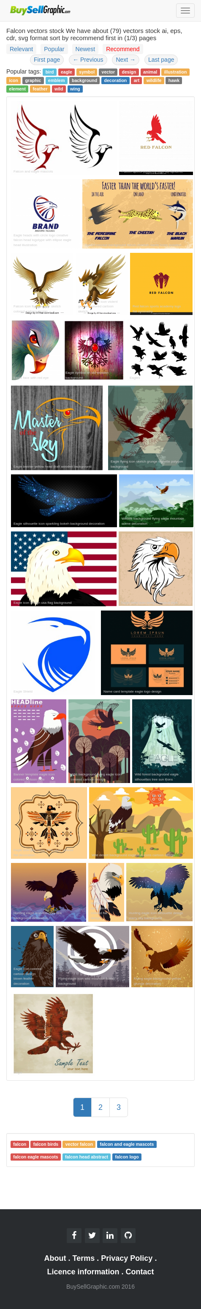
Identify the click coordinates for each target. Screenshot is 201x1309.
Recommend (122, 49)
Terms (84, 1258)
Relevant (21, 49)
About (55, 1258)
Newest (85, 49)
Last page (161, 59)
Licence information (83, 1272)
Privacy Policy (126, 1258)
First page (47, 59)
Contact (140, 1272)
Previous (88, 59)
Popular (54, 49)
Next (126, 59)
